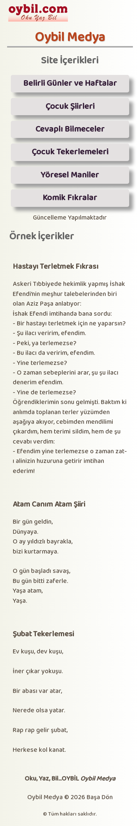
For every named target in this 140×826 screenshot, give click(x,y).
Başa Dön (100, 797)
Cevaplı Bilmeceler (70, 129)
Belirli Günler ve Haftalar (70, 83)
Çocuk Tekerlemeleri (70, 152)
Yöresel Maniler (70, 175)
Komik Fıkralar (70, 198)
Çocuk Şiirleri (70, 107)
